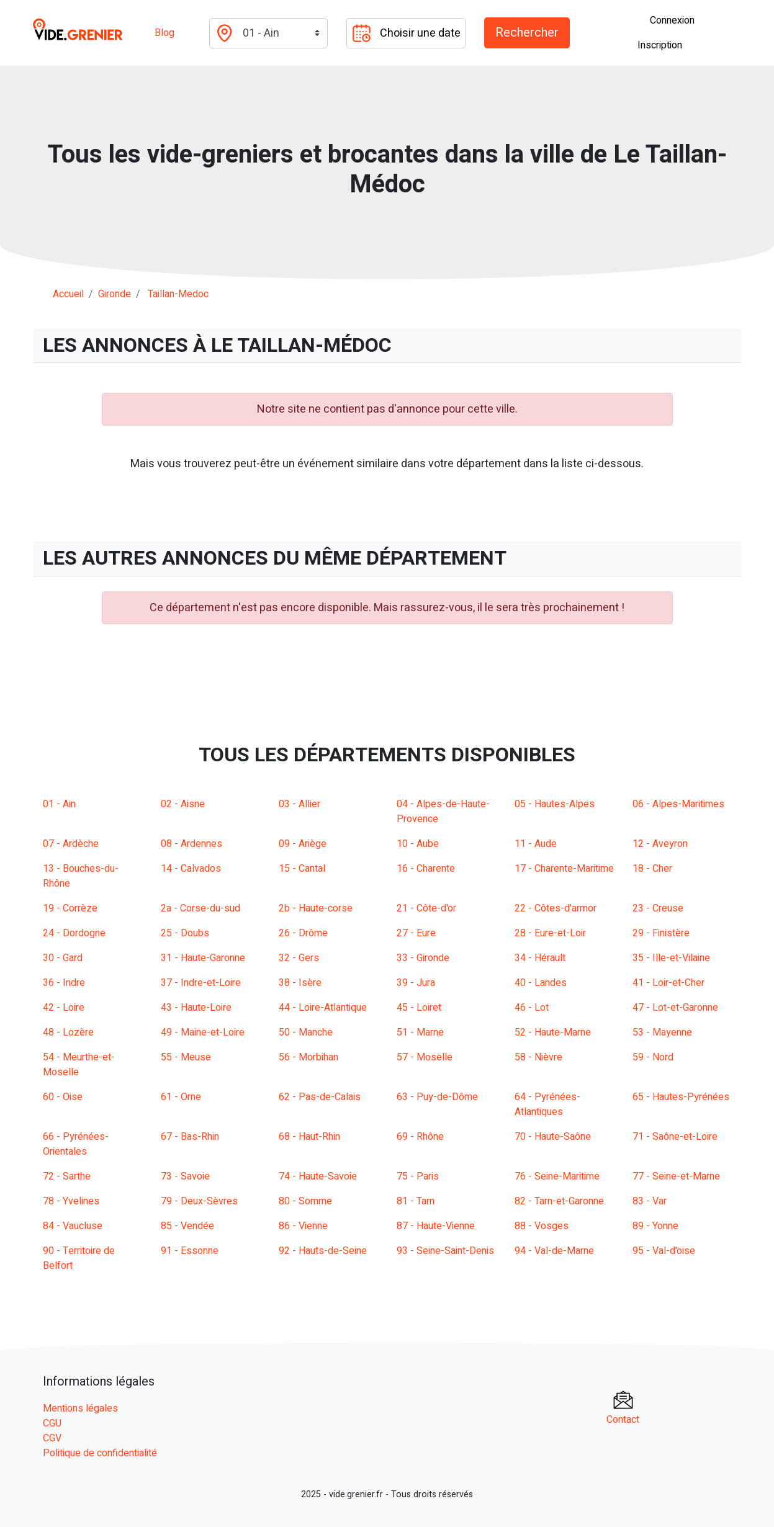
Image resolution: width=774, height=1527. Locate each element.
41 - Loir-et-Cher (668, 982)
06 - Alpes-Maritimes (678, 804)
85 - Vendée (187, 1226)
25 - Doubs (185, 933)
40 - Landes (541, 982)
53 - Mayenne (662, 1032)
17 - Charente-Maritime (564, 868)
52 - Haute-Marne (553, 1032)
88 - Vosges (542, 1226)
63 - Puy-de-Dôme (437, 1097)
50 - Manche (306, 1032)
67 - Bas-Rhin (190, 1136)
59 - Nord (652, 1057)
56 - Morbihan (308, 1057)
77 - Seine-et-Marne (676, 1176)
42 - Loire (63, 1007)
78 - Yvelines (71, 1201)
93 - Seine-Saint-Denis (445, 1250)
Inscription (659, 45)
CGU (52, 1423)
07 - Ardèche (71, 843)
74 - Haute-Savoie (318, 1176)
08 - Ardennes (191, 843)
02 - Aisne (183, 804)
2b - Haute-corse (316, 908)
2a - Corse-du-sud (200, 908)
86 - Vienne (303, 1226)
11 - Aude (536, 843)
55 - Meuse (186, 1057)
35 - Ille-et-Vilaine (671, 958)
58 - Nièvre (538, 1057)
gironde (114, 294)
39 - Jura (416, 982)
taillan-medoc (178, 294)
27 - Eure (416, 933)
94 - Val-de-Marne (554, 1250)
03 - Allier (299, 804)
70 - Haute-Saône (553, 1136)
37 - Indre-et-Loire (201, 982)
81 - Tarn (415, 1201)
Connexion (672, 20)
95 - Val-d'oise (663, 1250)
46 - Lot (532, 1007)
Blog (164, 32)
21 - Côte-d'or (426, 908)
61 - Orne (181, 1097)
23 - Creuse (657, 908)
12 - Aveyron (660, 843)
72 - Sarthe (67, 1176)
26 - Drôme (303, 933)
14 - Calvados (191, 868)
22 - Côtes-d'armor (555, 908)
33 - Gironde (423, 958)
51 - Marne (420, 1032)
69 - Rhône (420, 1136)
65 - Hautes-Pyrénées (680, 1097)
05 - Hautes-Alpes (555, 804)
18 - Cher (652, 868)
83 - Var (649, 1201)
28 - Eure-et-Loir (550, 933)
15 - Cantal (302, 868)
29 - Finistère (661, 933)
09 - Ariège (302, 843)
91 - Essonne (189, 1250)
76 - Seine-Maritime (557, 1176)
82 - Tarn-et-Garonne (559, 1201)
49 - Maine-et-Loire (203, 1032)
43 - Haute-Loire (196, 1007)
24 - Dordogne (74, 933)
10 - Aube (418, 843)
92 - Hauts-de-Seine (323, 1250)
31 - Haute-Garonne (203, 958)
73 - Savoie (185, 1176)
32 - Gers (299, 958)
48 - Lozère (68, 1032)
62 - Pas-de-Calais (320, 1097)
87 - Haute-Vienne (436, 1226)
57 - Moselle (424, 1057)
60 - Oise (63, 1097)
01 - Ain (59, 804)
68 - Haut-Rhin (309, 1136)
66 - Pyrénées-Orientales (76, 1144)
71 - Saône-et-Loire (675, 1136)
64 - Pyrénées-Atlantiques (547, 1104)
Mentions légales (80, 1408)
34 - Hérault (540, 958)
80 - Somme (305, 1201)
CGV (52, 1438)
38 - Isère (300, 982)
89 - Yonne (655, 1226)
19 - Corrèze (70, 908)
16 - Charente (426, 868)
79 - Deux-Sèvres (199, 1201)
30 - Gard (63, 958)
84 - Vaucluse (72, 1226)
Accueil (68, 294)
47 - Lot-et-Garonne (675, 1007)
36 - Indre (64, 982)
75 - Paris (418, 1176)
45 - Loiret (419, 1007)
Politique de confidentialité (100, 1453)
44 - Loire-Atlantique (323, 1007)
